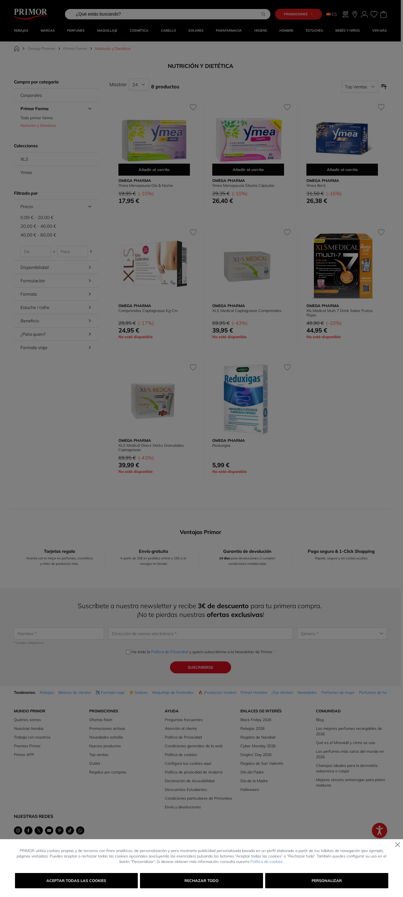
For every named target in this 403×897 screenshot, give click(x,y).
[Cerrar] (397, 844)
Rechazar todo (201, 880)
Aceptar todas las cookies (76, 880)
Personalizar (327, 880)
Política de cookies (266, 861)
